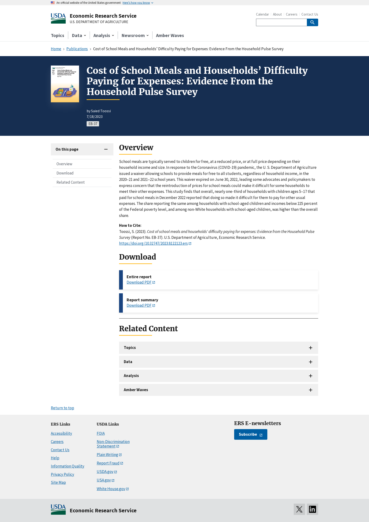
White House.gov (111, 488)
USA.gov (104, 480)
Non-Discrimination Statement (113, 444)
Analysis (131, 375)
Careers (291, 14)
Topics (57, 35)
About (277, 14)
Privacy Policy (62, 474)
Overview (64, 163)
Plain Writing (107, 454)
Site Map (58, 482)
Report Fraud (108, 463)
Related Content (70, 182)
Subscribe (248, 434)
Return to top (62, 407)
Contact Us (309, 14)
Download (65, 173)
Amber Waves (170, 35)
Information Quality (67, 466)
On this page (67, 149)
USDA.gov (105, 471)
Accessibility (61, 433)
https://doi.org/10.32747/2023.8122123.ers (153, 243)
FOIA (101, 433)
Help (55, 457)
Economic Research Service (103, 15)
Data (128, 361)
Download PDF (139, 282)
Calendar (262, 14)
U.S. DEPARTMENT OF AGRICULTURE (99, 22)
